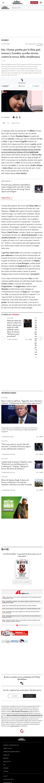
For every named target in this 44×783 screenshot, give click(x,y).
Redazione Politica (8, 472)
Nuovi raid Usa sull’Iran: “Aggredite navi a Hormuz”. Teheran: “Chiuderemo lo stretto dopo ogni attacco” (22, 402)
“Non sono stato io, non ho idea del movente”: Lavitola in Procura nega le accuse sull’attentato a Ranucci (16, 446)
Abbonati (34, 2)
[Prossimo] (40, 338)
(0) (30, 339)
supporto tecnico (15, 726)
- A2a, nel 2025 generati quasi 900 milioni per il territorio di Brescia (19, 605)
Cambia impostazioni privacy (11, 751)
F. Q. (3, 60)
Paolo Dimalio (12, 339)
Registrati (29, 696)
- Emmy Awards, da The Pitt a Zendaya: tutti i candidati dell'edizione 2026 (21, 608)
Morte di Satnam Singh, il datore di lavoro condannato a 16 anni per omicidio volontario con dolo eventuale (16, 482)
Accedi (14, 696)
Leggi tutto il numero (22, 582)
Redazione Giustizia (8, 454)
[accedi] (41, 2)
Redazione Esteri (7, 436)
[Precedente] (3, 338)
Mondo (5, 40)
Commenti (5, 117)
